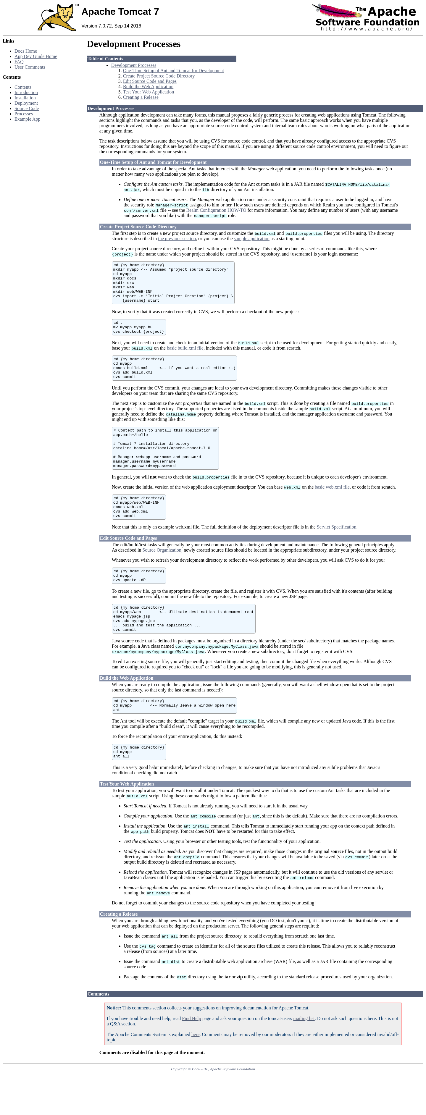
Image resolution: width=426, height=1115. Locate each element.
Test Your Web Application (148, 91)
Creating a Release (141, 97)
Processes (23, 113)
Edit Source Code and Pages (150, 81)
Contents (22, 87)
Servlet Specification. (337, 554)
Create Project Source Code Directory (159, 75)
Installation (25, 97)
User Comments (29, 67)
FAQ (19, 61)
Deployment (26, 103)
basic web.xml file (332, 510)
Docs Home (25, 51)
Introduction (26, 92)
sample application (252, 238)
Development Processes (133, 65)
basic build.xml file (185, 358)
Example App (27, 119)
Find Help (191, 1059)
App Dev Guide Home (35, 56)
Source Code (26, 108)
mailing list (303, 1059)
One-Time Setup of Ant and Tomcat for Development (173, 70)
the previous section (177, 238)
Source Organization (161, 577)
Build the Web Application (148, 86)
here (195, 1075)
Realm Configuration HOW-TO (216, 210)
